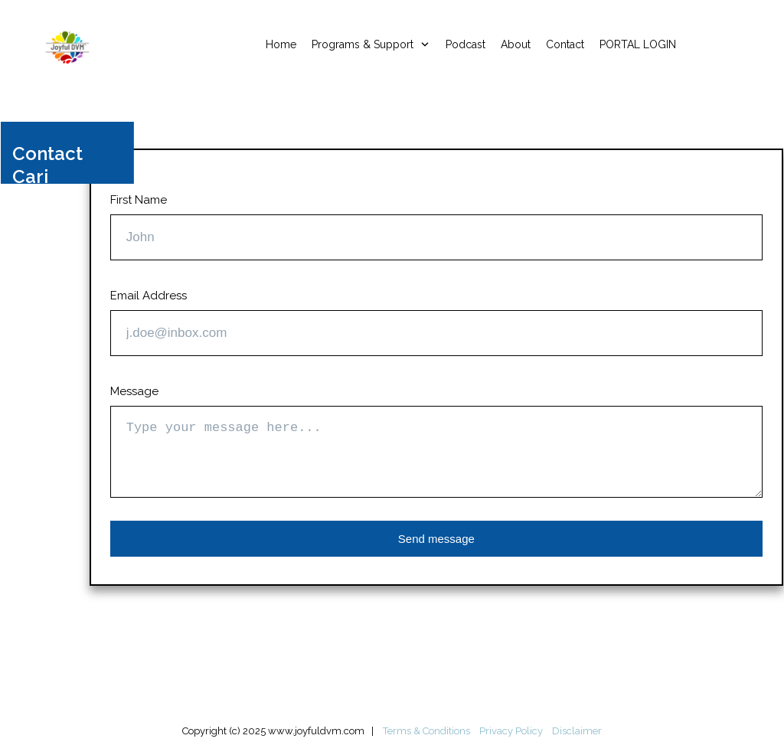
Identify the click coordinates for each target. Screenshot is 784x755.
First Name (138, 200)
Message (134, 391)
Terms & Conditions (426, 731)
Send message (436, 538)
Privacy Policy (511, 731)
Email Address (148, 295)
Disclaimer (577, 731)
